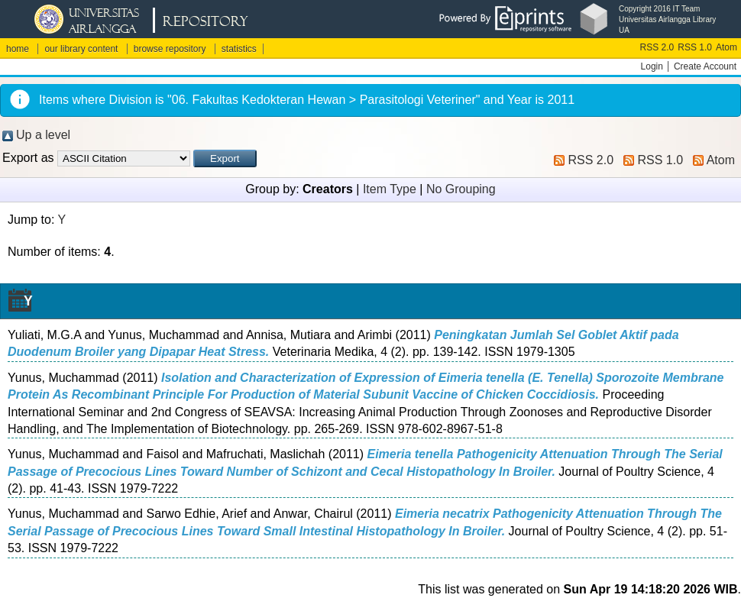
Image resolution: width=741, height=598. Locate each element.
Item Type (389, 189)
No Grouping (461, 189)
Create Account (705, 66)
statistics (239, 49)
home (17, 49)
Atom (726, 47)
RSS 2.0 (657, 47)
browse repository (170, 49)
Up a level (43, 134)
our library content (81, 49)
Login (652, 66)
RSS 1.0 (695, 47)
